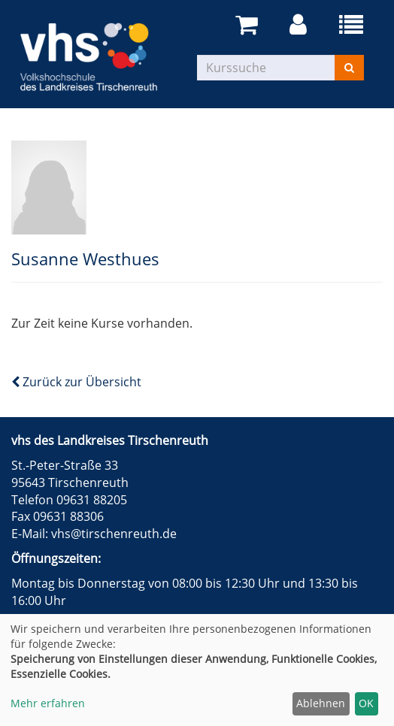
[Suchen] (349, 67)
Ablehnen (320, 703)
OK (366, 703)
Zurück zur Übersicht (76, 382)
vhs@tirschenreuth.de (114, 533)
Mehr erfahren (48, 703)
